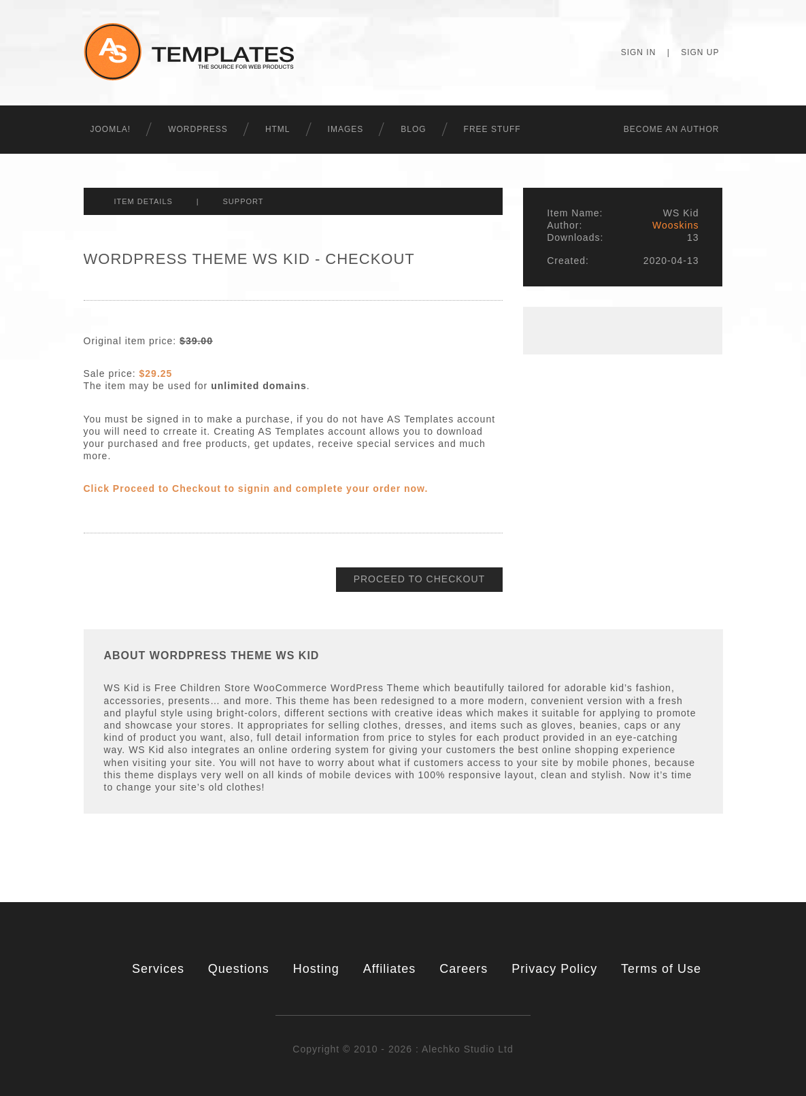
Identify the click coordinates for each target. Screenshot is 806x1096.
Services (158, 969)
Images (346, 129)
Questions (238, 969)
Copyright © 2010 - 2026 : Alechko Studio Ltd (402, 1049)
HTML (277, 129)
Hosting (316, 969)
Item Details (143, 201)
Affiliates (389, 969)
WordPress (198, 129)
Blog (413, 129)
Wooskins (675, 225)
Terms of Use (661, 969)
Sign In (638, 52)
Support (243, 201)
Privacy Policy (554, 969)
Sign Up (700, 52)
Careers (463, 969)
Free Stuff (492, 129)
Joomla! (110, 129)
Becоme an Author (672, 129)
